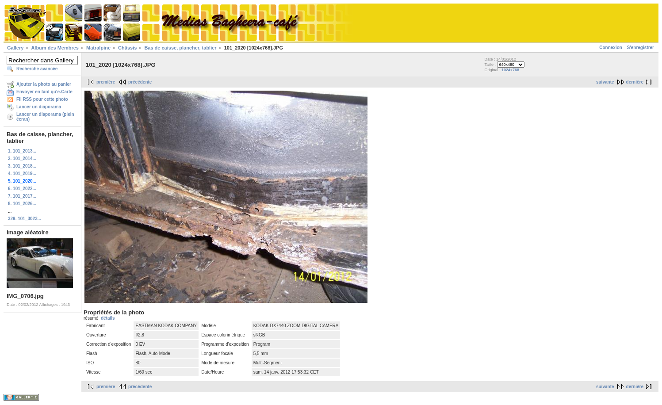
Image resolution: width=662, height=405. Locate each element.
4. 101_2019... (22, 173)
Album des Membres (55, 47)
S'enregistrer (640, 47)
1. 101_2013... (22, 151)
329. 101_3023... (24, 218)
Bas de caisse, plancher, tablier (180, 47)
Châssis (127, 47)
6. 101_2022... (22, 188)
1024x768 (510, 70)
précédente (140, 82)
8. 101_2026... (22, 203)
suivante (605, 82)
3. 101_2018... (22, 166)
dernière (634, 82)
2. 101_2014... (22, 158)
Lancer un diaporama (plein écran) (45, 117)
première (105, 82)
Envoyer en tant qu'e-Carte (44, 91)
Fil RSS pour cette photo (42, 99)
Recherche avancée (36, 68)
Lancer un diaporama (38, 106)
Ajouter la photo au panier (43, 84)
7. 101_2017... (22, 196)
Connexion (610, 47)
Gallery (15, 47)
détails (108, 318)
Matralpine (98, 47)
